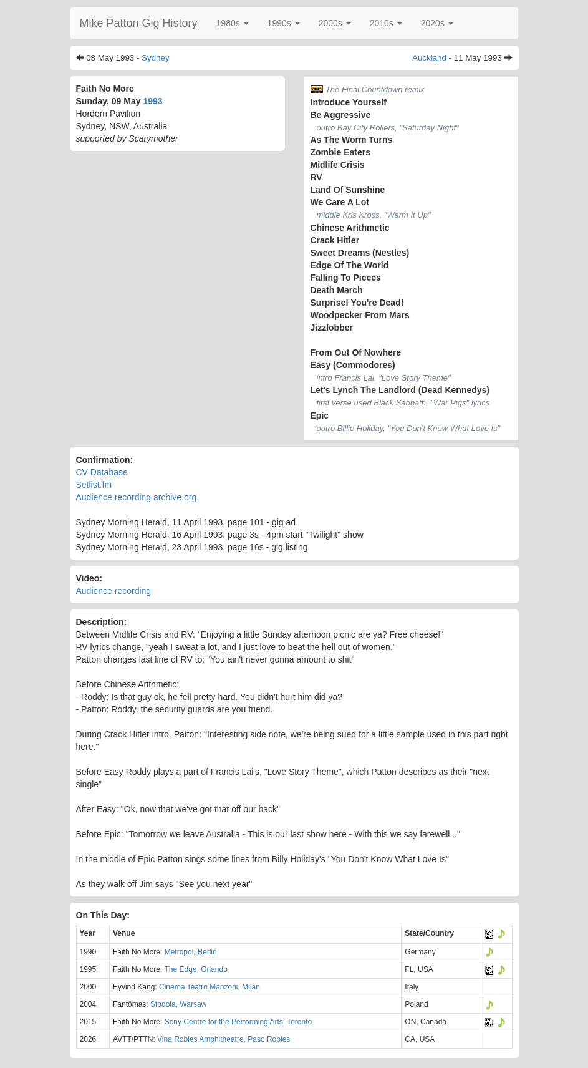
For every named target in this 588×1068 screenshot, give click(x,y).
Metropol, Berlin (191, 952)
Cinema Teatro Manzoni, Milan (209, 987)
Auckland (429, 57)
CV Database (102, 472)
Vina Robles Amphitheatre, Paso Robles (223, 1039)
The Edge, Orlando (195, 969)
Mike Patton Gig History (139, 23)
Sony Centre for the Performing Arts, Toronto (238, 1021)
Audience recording (114, 591)
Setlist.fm (94, 485)
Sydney (155, 57)
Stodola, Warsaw (178, 1004)
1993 (152, 101)
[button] (232, 23)
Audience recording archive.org (136, 497)
